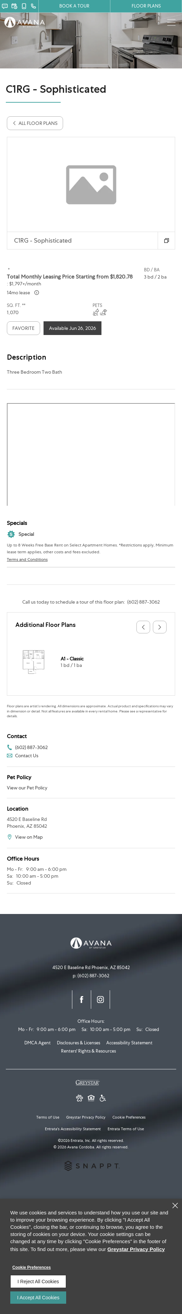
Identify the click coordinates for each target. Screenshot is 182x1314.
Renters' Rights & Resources (88, 1051)
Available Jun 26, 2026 (72, 328)
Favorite (23, 328)
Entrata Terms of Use (126, 1128)
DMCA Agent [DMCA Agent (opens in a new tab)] (37, 1043)
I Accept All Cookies (38, 1297)
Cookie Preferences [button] (129, 1117)
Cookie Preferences (31, 1267)
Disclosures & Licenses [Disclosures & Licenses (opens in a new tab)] (78, 1043)
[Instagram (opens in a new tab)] (100, 999)
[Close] (175, 1205)
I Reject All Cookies (38, 1281)
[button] (5, 6)
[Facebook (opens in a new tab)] (81, 999)
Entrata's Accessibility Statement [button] (73, 1128)
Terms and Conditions (27, 559)
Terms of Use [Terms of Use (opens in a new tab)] (47, 1117)
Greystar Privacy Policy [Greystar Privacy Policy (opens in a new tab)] (86, 1117)
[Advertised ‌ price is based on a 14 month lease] (37, 292)
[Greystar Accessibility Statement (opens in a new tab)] (103, 1099)
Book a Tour (74, 6)
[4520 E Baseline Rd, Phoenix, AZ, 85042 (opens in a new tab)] (91, 968)
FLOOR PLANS (146, 6)
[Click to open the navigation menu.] (172, 23)
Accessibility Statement (129, 1043)
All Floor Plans (35, 123)
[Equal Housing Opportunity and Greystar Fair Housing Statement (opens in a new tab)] (91, 1099)
